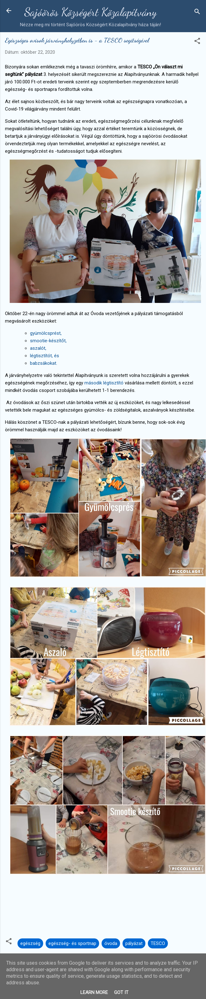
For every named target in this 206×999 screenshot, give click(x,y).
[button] (197, 42)
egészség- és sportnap (72, 943)
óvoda (110, 943)
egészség (30, 943)
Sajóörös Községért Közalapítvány (90, 12)
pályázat (134, 943)
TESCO (158, 943)
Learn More (94, 992)
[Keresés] (197, 12)
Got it (121, 992)
